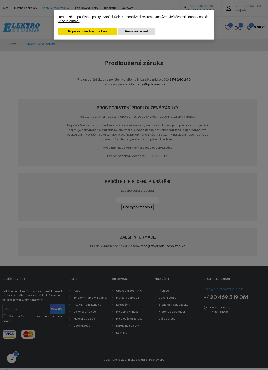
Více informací (68, 21)
